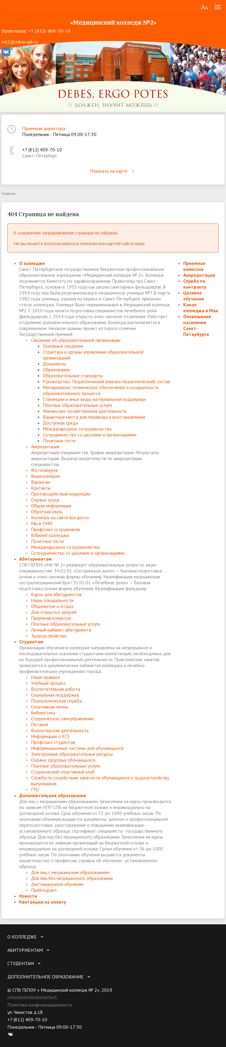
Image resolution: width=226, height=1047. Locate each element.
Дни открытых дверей (53, 612)
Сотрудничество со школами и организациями (89, 435)
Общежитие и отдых (52, 606)
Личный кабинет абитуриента (61, 630)
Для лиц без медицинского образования (72, 878)
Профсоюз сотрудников (55, 529)
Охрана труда (45, 500)
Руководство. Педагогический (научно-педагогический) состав (106, 381)
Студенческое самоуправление (62, 718)
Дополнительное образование (52, 795)
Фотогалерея (44, 470)
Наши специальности (52, 600)
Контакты (41, 488)
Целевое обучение (193, 296)
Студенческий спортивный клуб (63, 772)
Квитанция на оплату (42, 902)
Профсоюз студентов (53, 742)
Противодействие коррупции (60, 494)
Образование (56, 370)
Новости (28, 896)
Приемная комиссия (51, 618)
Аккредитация (45, 446)
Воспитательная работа (55, 689)
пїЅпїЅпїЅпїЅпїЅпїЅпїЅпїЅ (32, 997)
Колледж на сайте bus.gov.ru (60, 517)
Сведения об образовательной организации (75, 340)
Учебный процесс (48, 683)
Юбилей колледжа (50, 535)
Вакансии (40, 482)
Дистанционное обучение (57, 884)
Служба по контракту (194, 284)
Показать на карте (113, 171)
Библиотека (43, 713)
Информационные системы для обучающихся (77, 748)
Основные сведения (63, 346)
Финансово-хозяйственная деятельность (85, 411)
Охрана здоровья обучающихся (63, 760)
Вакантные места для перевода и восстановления (94, 417)
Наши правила (45, 677)
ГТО (35, 789)
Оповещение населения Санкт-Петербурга (197, 325)
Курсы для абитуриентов (56, 594)
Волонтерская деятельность (60, 730)
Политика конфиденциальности (39, 1005)
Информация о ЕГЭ (50, 736)
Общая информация (51, 506)
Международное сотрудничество (77, 429)
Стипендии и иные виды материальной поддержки (94, 399)
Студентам (31, 642)
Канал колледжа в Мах (200, 307)
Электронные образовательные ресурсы (72, 754)
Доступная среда (60, 423)
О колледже (32, 263)
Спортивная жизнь (49, 707)
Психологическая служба (56, 701)
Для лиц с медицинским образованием (70, 872)
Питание (39, 724)
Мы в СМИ (41, 523)
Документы (54, 364)
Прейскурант (44, 890)
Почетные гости (59, 441)
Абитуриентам (35, 559)
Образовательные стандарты (73, 375)
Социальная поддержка (55, 695)
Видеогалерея (45, 476)
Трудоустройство (49, 636)
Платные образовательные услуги (77, 405)
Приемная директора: (44, 128)
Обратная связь (47, 511)
